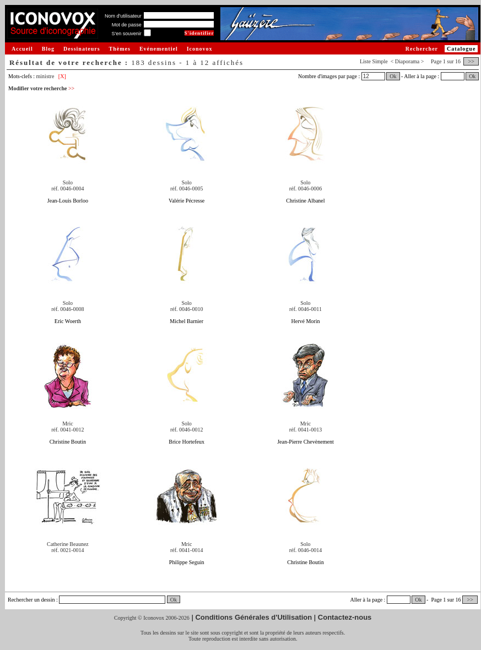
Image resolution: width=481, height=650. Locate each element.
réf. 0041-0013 (305, 430)
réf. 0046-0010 (186, 309)
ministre (45, 76)
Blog (48, 49)
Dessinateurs (81, 49)
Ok (393, 76)
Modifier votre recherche (41, 88)
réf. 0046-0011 (305, 309)
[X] (62, 76)
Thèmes (120, 49)
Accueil (22, 49)
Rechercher (422, 49)
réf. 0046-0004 (67, 188)
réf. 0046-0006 (305, 188)
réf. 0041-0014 (186, 550)
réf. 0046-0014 (305, 550)
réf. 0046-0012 (186, 430)
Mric (67, 423)
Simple (379, 61)
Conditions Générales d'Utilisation (253, 617)
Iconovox (200, 49)
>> (471, 61)
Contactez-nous (345, 617)
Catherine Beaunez (68, 544)
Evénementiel (158, 49)
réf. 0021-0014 (67, 550)
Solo (68, 182)
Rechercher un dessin (31, 600)
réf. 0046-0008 (67, 309)
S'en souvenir (126, 33)
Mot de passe (127, 25)
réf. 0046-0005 (186, 188)
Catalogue (461, 49)
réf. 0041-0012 (67, 430)
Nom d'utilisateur (123, 16)
